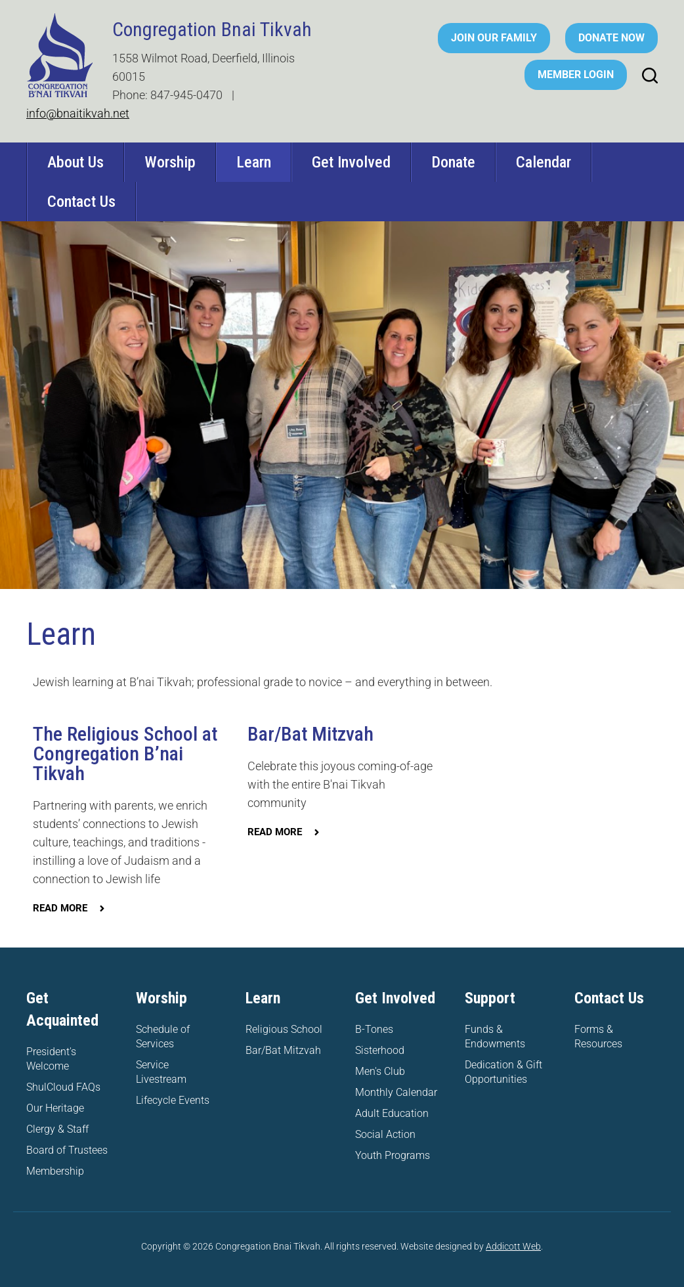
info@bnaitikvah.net (77, 113)
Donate (453, 162)
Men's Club (380, 1071)
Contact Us (81, 201)
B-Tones (374, 1029)
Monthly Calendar (396, 1092)
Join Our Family (494, 38)
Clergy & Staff (57, 1129)
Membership (55, 1171)
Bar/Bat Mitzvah (310, 733)
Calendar (543, 162)
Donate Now (611, 38)
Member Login (576, 74)
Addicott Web (513, 1246)
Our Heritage (55, 1108)
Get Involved (351, 162)
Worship (170, 162)
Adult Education (392, 1113)
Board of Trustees (67, 1150)
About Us (75, 162)
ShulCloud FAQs (63, 1087)
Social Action (385, 1134)
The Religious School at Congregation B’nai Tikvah (125, 753)
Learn (253, 162)
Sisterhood (379, 1050)
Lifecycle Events (172, 1100)
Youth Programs (392, 1155)
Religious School (284, 1029)
